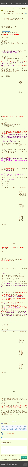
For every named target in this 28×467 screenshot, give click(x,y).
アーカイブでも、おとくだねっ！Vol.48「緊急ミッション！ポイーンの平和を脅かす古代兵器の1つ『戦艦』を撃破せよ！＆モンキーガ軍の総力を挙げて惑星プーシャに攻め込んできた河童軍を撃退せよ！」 (14, 429)
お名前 (2, 437)
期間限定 (26, 13)
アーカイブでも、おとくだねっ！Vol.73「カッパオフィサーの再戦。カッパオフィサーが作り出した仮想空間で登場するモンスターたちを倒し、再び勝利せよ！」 (14, 426)
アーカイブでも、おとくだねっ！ (8, 1)
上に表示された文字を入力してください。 (7, 442)
